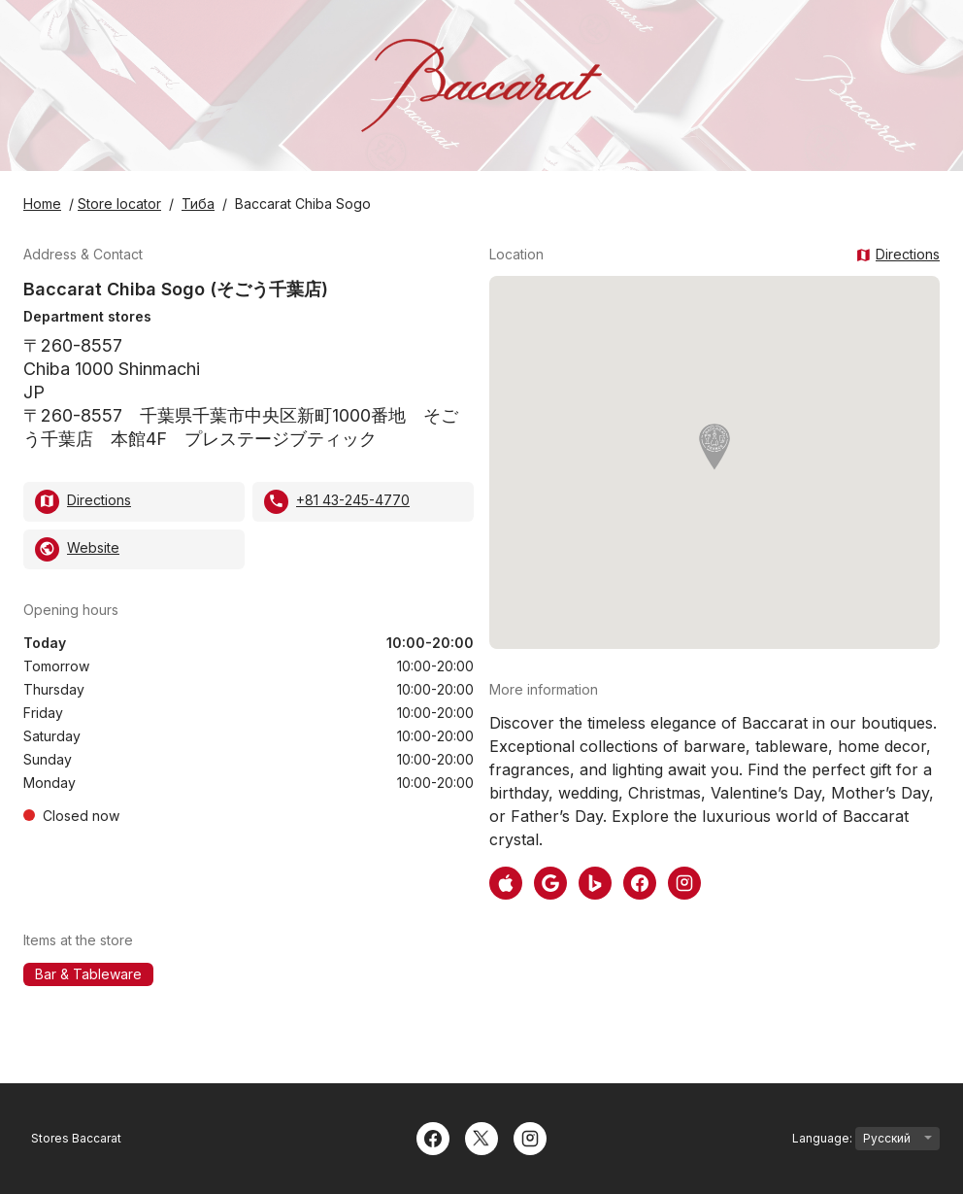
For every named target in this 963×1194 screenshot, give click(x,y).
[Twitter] (481, 1136)
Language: (866, 1138)
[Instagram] (530, 1136)
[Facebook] (432, 1136)
